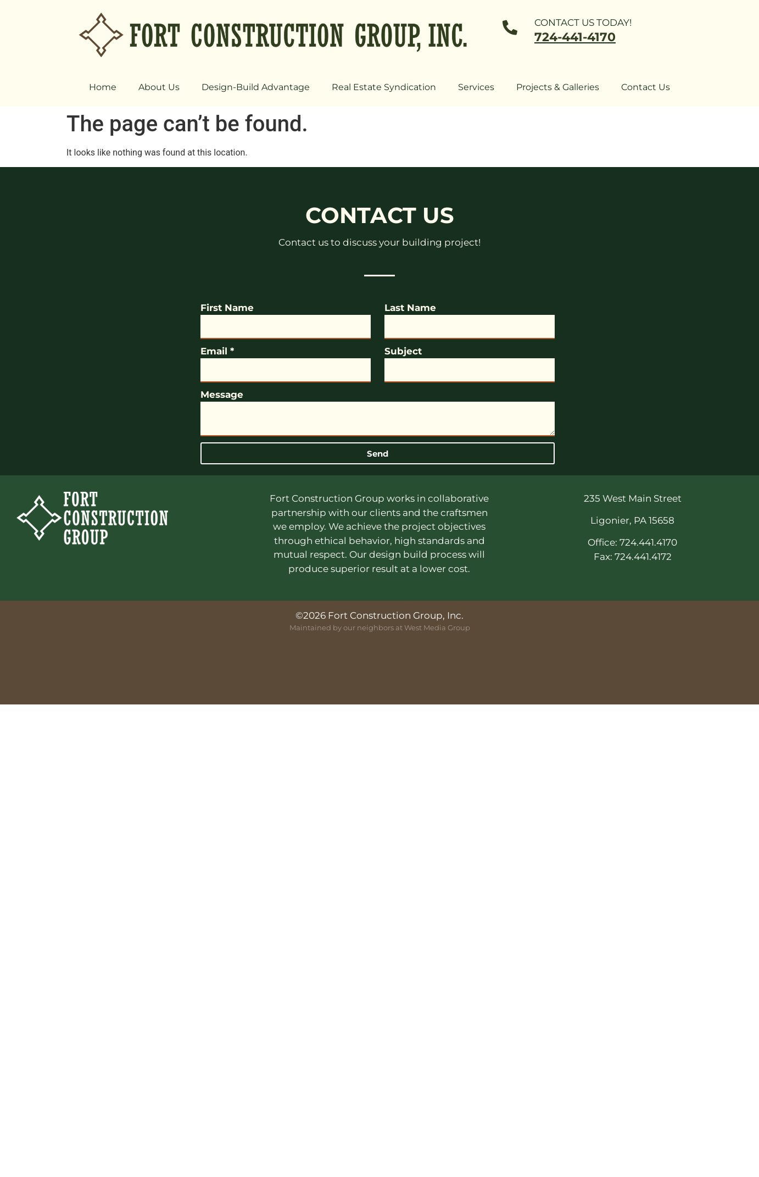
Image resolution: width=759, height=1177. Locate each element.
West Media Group (437, 627)
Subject (403, 351)
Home (102, 87)
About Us (159, 87)
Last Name (410, 307)
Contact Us (645, 87)
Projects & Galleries (557, 87)
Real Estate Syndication (384, 87)
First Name (227, 307)
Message (221, 394)
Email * (217, 351)
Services (476, 87)
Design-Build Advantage (256, 87)
